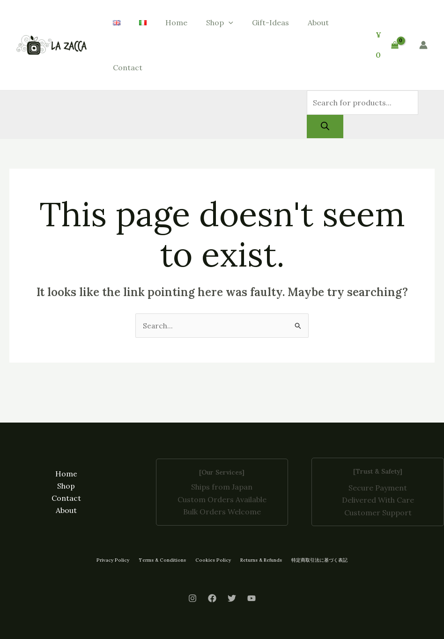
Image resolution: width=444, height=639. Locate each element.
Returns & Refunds (258, 560)
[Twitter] (232, 598)
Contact (127, 67)
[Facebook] (212, 598)
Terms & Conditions (162, 560)
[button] (228, 22)
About (318, 22)
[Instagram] (192, 598)
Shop (219, 22)
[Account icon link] (423, 45)
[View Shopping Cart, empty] (386, 45)
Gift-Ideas (270, 22)
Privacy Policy (115, 560)
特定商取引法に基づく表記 (317, 560)
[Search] (325, 126)
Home (176, 22)
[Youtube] (251, 598)
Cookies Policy (211, 560)
